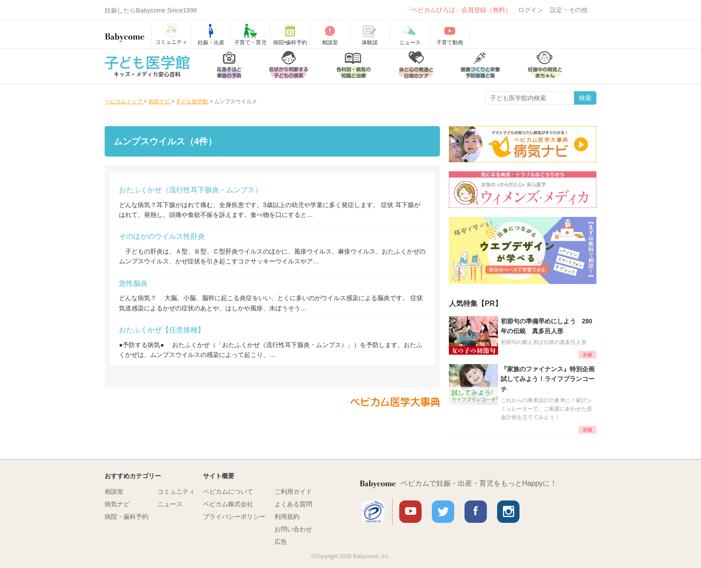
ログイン (530, 9)
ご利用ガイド (293, 491)
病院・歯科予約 (126, 516)
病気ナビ (117, 504)
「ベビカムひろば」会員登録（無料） (458, 9)
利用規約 (287, 516)
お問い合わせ (293, 529)
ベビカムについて (228, 491)
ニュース (169, 504)
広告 (280, 541)
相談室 (114, 491)
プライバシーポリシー (234, 516)
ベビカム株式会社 (228, 504)
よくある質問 (293, 504)
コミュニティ (176, 491)
